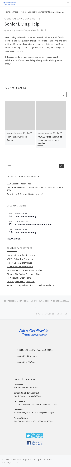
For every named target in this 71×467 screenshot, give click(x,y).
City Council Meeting (25, 216)
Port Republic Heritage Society (21, 281)
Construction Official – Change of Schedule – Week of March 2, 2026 (35, 189)
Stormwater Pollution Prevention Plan (24, 270)
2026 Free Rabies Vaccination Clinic (33, 224)
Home (7, 11)
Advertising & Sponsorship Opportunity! (25, 194)
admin (10, 30)
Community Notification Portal (21, 255)
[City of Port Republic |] (9, 3)
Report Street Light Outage (19, 263)
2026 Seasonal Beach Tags (19, 183)
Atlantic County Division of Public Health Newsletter (30, 285)
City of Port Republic (20, 459)
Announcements (19, 11)
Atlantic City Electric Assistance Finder (24, 274)
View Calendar (14, 239)
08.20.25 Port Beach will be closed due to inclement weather (50, 140)
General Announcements (39, 11)
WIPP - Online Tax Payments (20, 259)
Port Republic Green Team (19, 277)
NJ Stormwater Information (20, 266)
